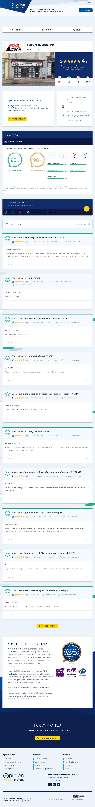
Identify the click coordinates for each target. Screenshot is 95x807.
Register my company (86, 10)
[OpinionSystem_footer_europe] (79, 794)
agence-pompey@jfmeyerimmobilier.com (80, 111)
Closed (78, 120)
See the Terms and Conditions (24, 699)
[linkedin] (58, 784)
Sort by (80, 224)
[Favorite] (87, 209)
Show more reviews (47, 626)
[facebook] (50, 784)
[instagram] (54, 784)
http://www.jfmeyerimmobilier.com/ (78, 116)
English (89, 2)
